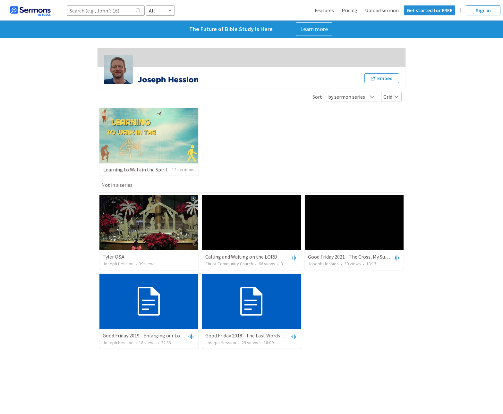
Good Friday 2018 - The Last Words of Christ (252, 335)
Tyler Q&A (113, 256)
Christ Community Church (229, 264)
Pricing (349, 10)
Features (324, 10)
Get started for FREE (429, 10)
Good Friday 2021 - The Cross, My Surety (351, 256)
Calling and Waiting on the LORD (241, 256)
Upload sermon (382, 10)
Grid (391, 97)
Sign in (483, 10)
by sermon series (351, 97)
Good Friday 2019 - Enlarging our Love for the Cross (158, 335)
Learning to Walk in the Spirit (135, 169)
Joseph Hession (118, 264)
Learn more (314, 29)
